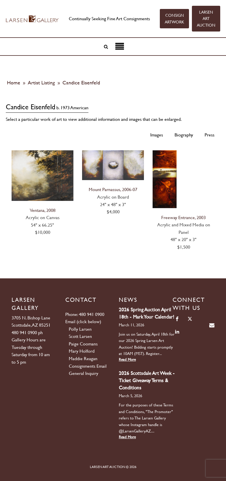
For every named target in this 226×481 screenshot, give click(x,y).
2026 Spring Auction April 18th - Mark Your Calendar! (146, 313)
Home (13, 82)
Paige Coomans (83, 344)
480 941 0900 (24, 332)
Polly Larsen (80, 329)
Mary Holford (82, 351)
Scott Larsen (80, 336)
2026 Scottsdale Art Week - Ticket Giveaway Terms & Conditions (147, 380)
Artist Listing (42, 82)
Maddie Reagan (83, 358)
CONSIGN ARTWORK (174, 18)
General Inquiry (83, 373)
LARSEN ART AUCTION (206, 18)
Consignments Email (88, 366)
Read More (127, 359)
